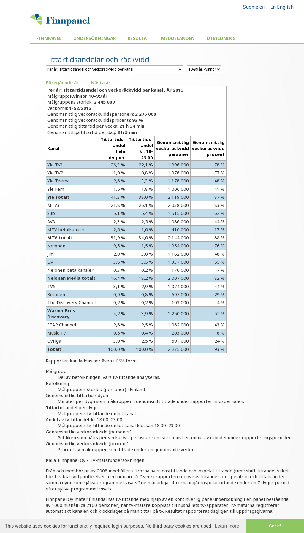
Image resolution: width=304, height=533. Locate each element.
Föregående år (62, 82)
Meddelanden (178, 38)
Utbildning (221, 38)
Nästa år (100, 82)
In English (282, 7)
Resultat (138, 38)
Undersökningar (94, 38)
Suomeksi (254, 7)
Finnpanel (48, 38)
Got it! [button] (275, 525)
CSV (119, 361)
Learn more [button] (227, 526)
